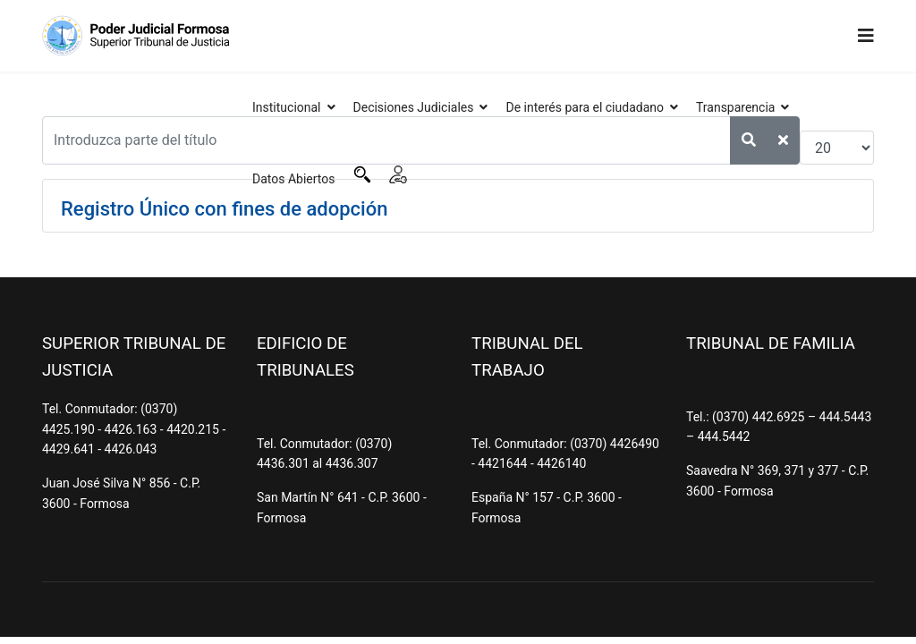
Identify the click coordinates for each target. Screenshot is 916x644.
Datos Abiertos (293, 179)
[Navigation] (866, 36)
